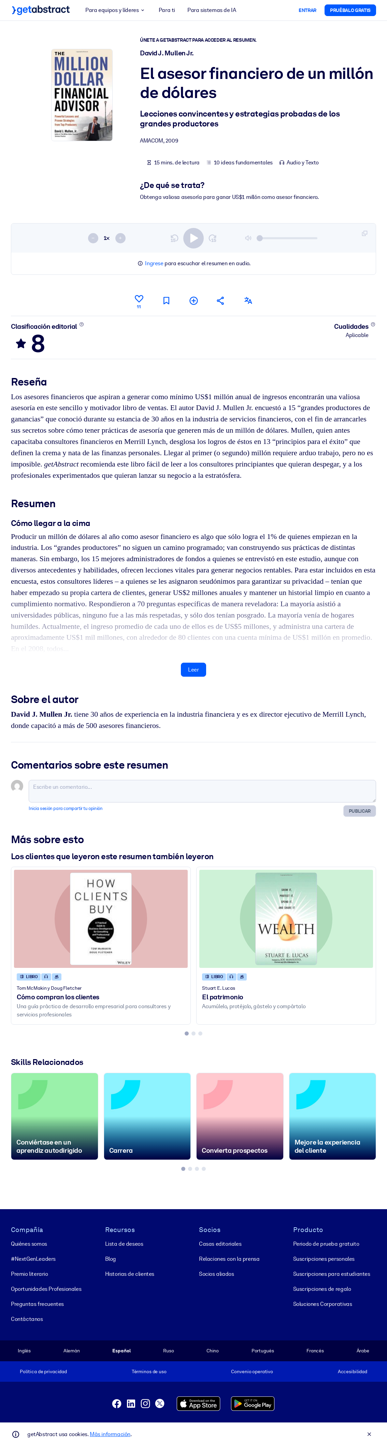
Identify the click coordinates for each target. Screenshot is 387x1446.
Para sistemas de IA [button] (211, 10)
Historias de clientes (130, 1274)
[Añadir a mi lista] (193, 300)
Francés (315, 1350)
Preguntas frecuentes (37, 1304)
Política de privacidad (43, 1371)
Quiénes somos (29, 1244)
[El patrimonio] (286, 919)
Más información (110, 1434)
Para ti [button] (167, 10)
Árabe (363, 1350)
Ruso (168, 1350)
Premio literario (29, 1274)
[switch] (193, 238)
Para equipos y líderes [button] (115, 10)
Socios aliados (216, 1274)
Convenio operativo (252, 1371)
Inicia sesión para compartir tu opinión (65, 808)
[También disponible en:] (248, 300)
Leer (193, 669)
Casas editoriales (220, 1244)
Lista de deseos (124, 1244)
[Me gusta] (139, 300)
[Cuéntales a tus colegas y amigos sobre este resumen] (221, 300)
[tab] (187, 1033)
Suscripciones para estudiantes (331, 1274)
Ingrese (154, 263)
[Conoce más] (81, 324)
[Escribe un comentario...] (202, 791)
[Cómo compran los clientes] (101, 919)
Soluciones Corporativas (322, 1304)
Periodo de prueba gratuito (326, 1244)
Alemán (71, 1350)
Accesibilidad (352, 1371)
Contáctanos (27, 1319)
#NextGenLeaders (33, 1259)
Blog (110, 1259)
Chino (212, 1350)
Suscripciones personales (324, 1259)
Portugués (263, 1350)
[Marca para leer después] (166, 300)
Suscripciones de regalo (322, 1289)
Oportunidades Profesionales (46, 1289)
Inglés (24, 1350)
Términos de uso (149, 1371)
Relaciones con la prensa (229, 1259)
